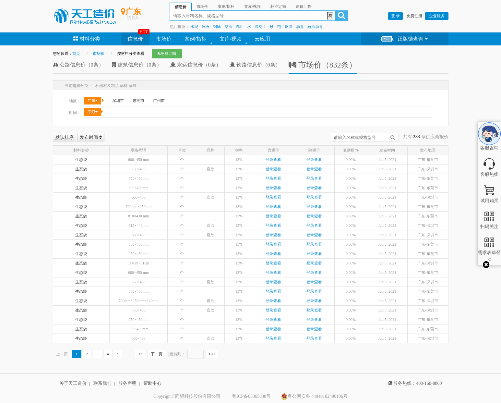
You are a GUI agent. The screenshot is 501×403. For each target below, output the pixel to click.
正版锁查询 (404, 39)
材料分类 (86, 39)
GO (212, 354)
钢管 (288, 26)
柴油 (228, 26)
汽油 (240, 26)
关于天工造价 (73, 383)
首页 (76, 53)
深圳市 (118, 100)
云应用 (262, 39)
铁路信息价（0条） (254, 64)
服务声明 (127, 383)
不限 (93, 112)
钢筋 (217, 26)
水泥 (194, 26)
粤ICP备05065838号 (251, 396)
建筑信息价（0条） (137, 64)
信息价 (135, 39)
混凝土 (260, 26)
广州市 (159, 100)
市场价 (164, 39)
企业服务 (437, 16)
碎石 (205, 26)
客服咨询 (489, 142)
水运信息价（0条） (195, 64)
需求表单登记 (489, 252)
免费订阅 (167, 53)
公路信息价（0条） (78, 64)
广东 (93, 100)
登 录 (395, 16)
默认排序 (64, 137)
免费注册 (414, 16)
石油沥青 (315, 26)
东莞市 (138, 100)
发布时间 (91, 137)
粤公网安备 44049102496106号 (314, 396)
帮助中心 (152, 383)
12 (140, 354)
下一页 (156, 354)
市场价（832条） (323, 65)
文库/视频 (231, 39)
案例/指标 (196, 39)
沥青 (300, 26)
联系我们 (102, 383)
